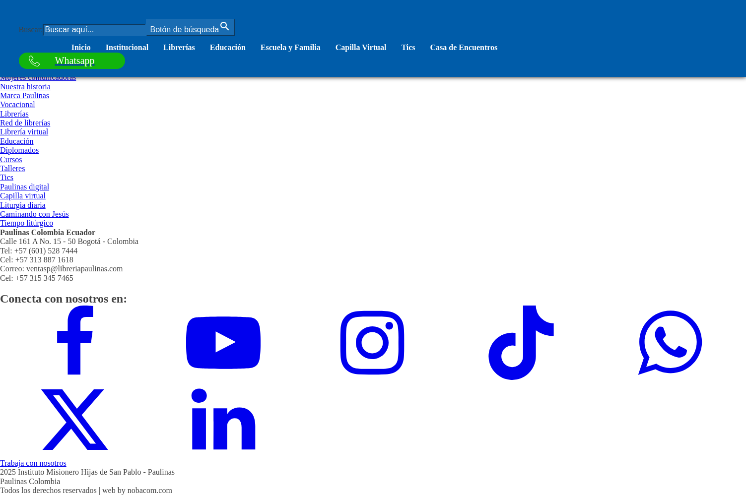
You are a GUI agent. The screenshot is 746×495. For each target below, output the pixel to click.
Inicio (81, 47)
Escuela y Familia (291, 47)
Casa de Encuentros (464, 47)
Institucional (127, 47)
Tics (408, 47)
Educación (228, 47)
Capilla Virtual (361, 47)
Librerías (179, 47)
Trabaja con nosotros (33, 463)
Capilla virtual (23, 195)
